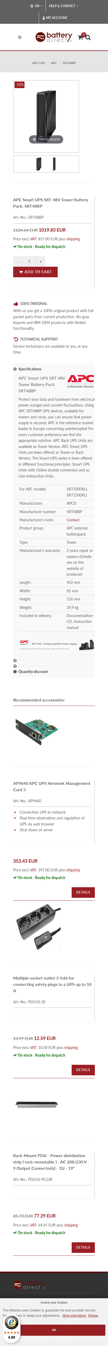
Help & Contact (64, 6)
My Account (54, 18)
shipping (73, 239)
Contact (73, 520)
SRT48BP (69, 63)
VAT (33, 239)
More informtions (74, 1316)
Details (83, 892)
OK (54, 1329)
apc (54, 63)
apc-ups (38, 63)
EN (36, 6)
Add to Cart (35, 272)
